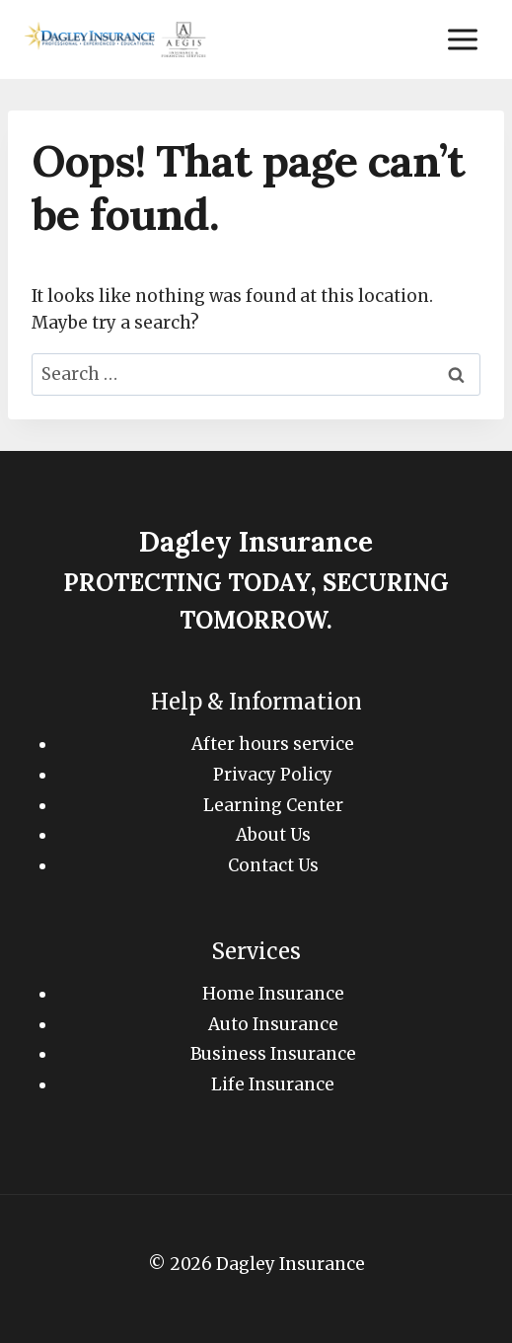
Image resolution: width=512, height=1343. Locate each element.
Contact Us (273, 865)
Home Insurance (273, 994)
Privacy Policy (272, 774)
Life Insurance (272, 1084)
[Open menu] (462, 39)
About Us (273, 835)
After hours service (272, 744)
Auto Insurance (273, 1024)
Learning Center (273, 805)
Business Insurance (273, 1054)
